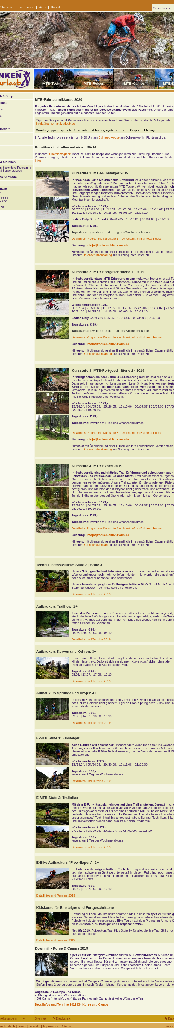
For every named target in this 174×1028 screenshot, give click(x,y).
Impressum (26, 7)
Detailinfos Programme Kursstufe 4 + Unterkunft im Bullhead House (117, 528)
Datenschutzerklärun (96, 544)
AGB (42, 7)
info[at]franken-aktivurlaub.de (55, 123)
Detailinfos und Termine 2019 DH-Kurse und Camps (71, 1004)
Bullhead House (109, 137)
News (22, 1026)
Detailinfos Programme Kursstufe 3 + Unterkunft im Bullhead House (117, 432)
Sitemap (40, 1018)
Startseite (6, 7)
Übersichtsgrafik (60, 154)
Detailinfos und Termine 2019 (91, 594)
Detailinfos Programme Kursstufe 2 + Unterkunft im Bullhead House (117, 337)
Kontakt (56, 7)
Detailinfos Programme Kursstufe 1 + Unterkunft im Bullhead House (117, 238)
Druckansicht (64, 1018)
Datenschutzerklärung (97, 255)
